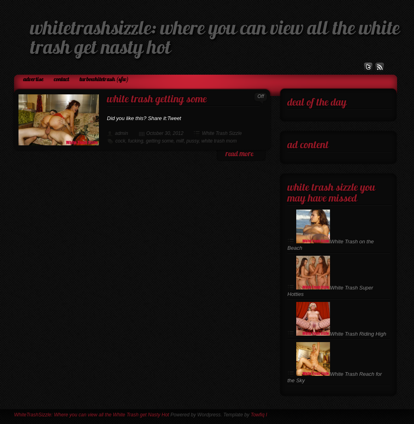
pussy (193, 141)
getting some (160, 141)
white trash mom (219, 141)
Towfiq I (259, 415)
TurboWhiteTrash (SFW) (104, 80)
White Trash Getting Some (157, 99)
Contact (61, 80)
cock (120, 141)
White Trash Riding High (341, 334)
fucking (135, 141)
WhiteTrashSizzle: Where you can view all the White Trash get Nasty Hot (91, 415)
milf (180, 141)
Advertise (33, 80)
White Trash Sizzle (222, 133)
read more (239, 154)
